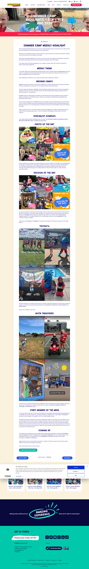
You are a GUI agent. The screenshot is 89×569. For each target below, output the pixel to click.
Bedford (21, 84)
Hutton (60, 304)
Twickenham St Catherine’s (51, 304)
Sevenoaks (29, 406)
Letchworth (52, 405)
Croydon (21, 216)
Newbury (58, 405)
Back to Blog (23, 458)
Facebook (28, 221)
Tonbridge (26, 214)
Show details (18, 566)
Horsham (21, 95)
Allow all (76, 557)
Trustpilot (49, 1)
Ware (41, 213)
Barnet (36, 435)
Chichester (65, 414)
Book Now (76, 5)
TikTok (27, 309)
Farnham (36, 101)
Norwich (51, 436)
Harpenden (59, 216)
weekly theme (61, 71)
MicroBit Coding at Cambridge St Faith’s (58, 119)
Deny (76, 565)
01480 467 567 (63, 1)
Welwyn (36, 89)
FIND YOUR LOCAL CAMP (28, 450)
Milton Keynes (62, 214)
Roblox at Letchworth (40, 120)
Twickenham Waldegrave (47, 435)
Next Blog (67, 458)
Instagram (35, 221)
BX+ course (58, 109)
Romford (63, 405)
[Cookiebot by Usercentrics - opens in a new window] (8, 567)
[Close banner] (87, 556)
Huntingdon (44, 436)
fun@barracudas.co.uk (20, 543)
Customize (76, 561)
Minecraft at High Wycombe (26, 120)
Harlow (28, 437)
